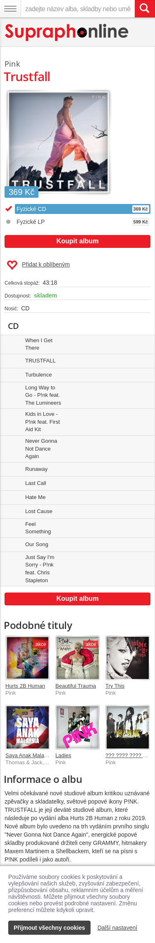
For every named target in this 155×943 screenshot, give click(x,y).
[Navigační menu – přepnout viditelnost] (10, 8)
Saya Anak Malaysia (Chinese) (42, 755)
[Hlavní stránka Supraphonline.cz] (67, 32)
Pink (12, 64)
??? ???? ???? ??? (128, 755)
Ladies (63, 755)
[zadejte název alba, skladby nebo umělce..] (78, 8)
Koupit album (77, 241)
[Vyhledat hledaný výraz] (144, 8)
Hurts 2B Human (25, 686)
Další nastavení (118, 927)
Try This (114, 686)
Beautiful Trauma (75, 686)
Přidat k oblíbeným (38, 265)
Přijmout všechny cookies (49, 927)
